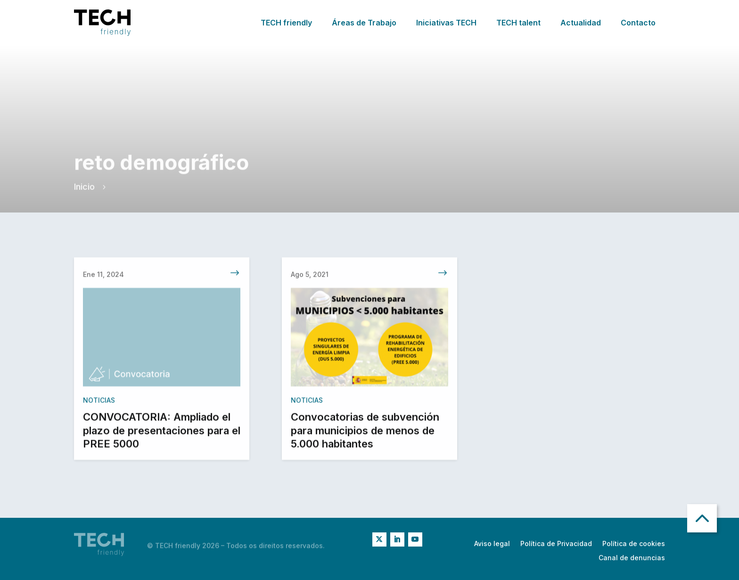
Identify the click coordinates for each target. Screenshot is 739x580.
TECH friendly (286, 22)
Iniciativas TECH (446, 22)
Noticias (99, 402)
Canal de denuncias (632, 558)
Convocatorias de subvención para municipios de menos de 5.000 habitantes (365, 432)
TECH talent (518, 22)
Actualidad (580, 22)
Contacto (638, 22)
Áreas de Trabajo (364, 22)
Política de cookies (633, 543)
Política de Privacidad (556, 543)
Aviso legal (492, 543)
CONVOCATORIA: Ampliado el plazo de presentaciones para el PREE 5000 (161, 432)
